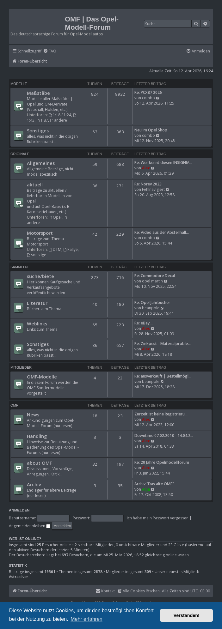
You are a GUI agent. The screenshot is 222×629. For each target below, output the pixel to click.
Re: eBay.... (143, 323)
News (33, 414)
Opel (55, 217)
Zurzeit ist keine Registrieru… (161, 414)
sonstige (36, 254)
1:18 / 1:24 (60, 115)
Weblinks (37, 323)
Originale (19, 154)
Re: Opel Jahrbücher (152, 302)
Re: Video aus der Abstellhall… (161, 232)
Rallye (70, 249)
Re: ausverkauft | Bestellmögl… (162, 376)
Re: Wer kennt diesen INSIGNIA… (163, 162)
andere (58, 120)
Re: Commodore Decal (154, 275)
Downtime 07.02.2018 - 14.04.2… (163, 435)
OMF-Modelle (42, 376)
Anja (146, 489)
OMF (14, 405)
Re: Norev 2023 (148, 184)
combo (148, 97)
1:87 (42, 120)
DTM (55, 249)
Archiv (34, 484)
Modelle (18, 84)
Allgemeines (41, 163)
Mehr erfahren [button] (86, 619)
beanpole (150, 308)
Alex (146, 168)
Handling (37, 436)
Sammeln (19, 267)
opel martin (152, 281)
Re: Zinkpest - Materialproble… (162, 343)
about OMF (39, 463)
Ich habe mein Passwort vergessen (157, 518)
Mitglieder (21, 367)
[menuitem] (49, 51)
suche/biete (40, 276)
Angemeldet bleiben (29, 526)
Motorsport (40, 233)
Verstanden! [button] (187, 615)
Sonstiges (38, 130)
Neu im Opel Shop (150, 130)
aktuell (35, 184)
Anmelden (19, 510)
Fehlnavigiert (153, 189)
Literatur (37, 303)
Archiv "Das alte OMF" (154, 484)
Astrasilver (18, 576)
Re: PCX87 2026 (148, 92)
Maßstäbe (38, 93)
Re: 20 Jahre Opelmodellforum (161, 462)
